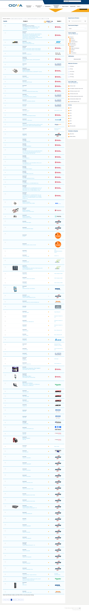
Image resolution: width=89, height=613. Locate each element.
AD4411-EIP (24, 274)
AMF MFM (24, 417)
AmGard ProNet (25, 423)
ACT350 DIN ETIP (25, 261)
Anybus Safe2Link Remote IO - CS (28, 545)
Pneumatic (73, 40)
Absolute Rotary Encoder (26, 217)
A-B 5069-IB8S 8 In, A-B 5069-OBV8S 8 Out (30, 183)
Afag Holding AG (57, 311)
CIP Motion (72, 66)
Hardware (73, 49)
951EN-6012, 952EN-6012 (27, 120)
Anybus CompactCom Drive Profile (28, 501)
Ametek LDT (24, 405)
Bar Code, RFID (73, 43)
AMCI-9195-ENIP (25, 391)
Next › (19, 599)
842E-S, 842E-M (25, 77)
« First (4, 599)
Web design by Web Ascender (77, 609)
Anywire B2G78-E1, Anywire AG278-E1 (29, 574)
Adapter (72, 46)
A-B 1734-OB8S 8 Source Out (27, 173)
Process (28, 70)
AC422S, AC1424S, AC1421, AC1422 (29, 244)
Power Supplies (37, 368)
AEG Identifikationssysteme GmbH (58, 251)
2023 (71, 115)
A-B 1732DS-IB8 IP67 (26, 141)
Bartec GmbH (56, 446)
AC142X (23, 236)
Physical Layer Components (27, 368)
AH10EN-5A (24, 340)
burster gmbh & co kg (58, 110)
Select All (70, 33)
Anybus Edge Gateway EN (27, 513)
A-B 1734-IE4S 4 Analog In (27, 168)
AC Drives (30, 383)
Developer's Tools (25, 296)
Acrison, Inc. (56, 255)
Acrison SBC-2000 (25, 256)
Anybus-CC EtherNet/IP (26, 463)
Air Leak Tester (25, 349)
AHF (23, 345)
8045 (23, 65)
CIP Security (72, 71)
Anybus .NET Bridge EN (26, 538)
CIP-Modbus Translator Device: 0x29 (76, 88)
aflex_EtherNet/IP (25, 312)
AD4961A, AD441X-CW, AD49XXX (28, 278)
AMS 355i (24, 434)
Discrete (28, 210)
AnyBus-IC (24, 519)
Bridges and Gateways (75, 48)
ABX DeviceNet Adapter (26, 222)
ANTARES (24, 446)
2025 (71, 110)
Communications (25, 506)
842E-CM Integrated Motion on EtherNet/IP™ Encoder (32, 71)
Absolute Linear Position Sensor (28, 211)
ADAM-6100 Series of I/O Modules (28, 288)
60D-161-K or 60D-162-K (26, 54)
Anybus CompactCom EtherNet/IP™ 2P (29, 507)
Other (30, 42)
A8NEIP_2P (24, 135)
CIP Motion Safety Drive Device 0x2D (76, 96)
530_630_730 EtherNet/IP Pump (28, 43)
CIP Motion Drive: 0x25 (74, 93)
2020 (71, 123)
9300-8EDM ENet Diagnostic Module (29, 115)
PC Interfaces (73, 52)
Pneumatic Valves (74, 41)
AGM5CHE (24, 326)
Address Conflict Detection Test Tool (28, 297)
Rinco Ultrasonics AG (58, 330)
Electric (72, 38)
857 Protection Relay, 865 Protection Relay (30, 91)
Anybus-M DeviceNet (26, 532)
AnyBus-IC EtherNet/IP (26, 525)
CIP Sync (71, 68)
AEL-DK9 (24, 307)
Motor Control (25, 42)
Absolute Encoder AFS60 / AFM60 (28, 203)
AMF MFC (24, 411)
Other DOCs (72, 133)
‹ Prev (7, 599)
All (48, 18)
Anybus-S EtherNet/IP (26, 563)
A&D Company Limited (58, 273)
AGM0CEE (24, 317)
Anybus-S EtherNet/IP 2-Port (27, 569)
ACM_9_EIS (24, 251)
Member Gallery (72, 136)
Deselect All (75, 33)
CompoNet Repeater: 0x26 (74, 101)
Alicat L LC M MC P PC (26, 364)
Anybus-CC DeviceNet (26, 457)
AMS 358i (24, 439)
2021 (70, 120)
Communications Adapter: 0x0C (75, 98)
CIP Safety (72, 74)
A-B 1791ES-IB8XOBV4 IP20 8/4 (28, 178)
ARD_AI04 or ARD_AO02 (27, 592)
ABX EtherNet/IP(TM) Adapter (27, 228)
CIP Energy (72, 76)
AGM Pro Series (25, 330)
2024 (71, 113)
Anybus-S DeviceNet (26, 550)
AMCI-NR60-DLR (25, 401)
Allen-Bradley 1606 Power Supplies (28, 369)
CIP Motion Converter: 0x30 (75, 91)
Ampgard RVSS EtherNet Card (27, 428)
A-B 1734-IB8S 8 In (25, 158)
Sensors (24, 70)
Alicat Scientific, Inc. (57, 363)
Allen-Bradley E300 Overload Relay (28, 377)
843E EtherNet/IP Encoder (27, 82)
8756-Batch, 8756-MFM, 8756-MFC (28, 101)
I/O (23, 287)
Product (25, 21)
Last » (22, 599)
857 (23, 86)
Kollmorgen (56, 358)
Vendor (59, 21)
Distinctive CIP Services (72, 63)
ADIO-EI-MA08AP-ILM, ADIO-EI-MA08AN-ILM (30, 302)
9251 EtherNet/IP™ (25, 110)
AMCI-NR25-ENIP (25, 396)
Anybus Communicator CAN (27, 482)
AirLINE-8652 (24, 354)
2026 (71, 107)
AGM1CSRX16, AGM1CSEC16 (28, 321)
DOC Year (70, 105)
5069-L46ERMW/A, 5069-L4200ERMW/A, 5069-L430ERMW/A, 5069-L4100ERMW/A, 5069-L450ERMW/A (31, 28)
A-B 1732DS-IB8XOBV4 (26, 146)
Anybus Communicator (26, 470)
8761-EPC (24, 106)
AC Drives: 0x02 (72, 85)
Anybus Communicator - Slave (27, 488)
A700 (23, 129)
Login (80, 608)
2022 (71, 118)
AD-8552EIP (24, 283)
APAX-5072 (24, 584)
